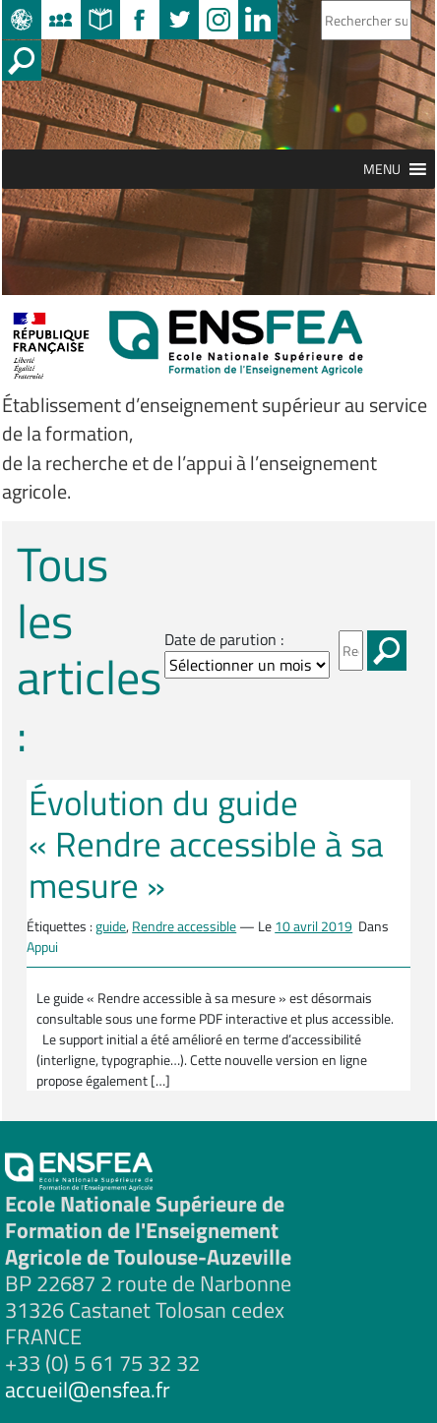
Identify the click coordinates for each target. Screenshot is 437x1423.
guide (110, 926)
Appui (42, 946)
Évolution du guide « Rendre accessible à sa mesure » (206, 844)
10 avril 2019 (313, 926)
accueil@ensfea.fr (87, 1389)
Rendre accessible (184, 926)
